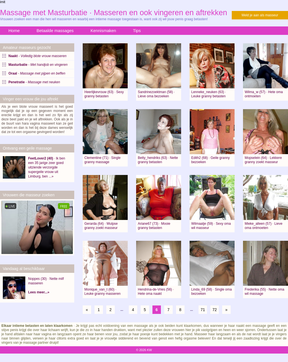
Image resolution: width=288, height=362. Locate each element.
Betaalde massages (55, 30)
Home (14, 30)
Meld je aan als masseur (260, 15)
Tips (137, 30)
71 (203, 309)
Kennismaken (103, 30)
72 (214, 309)
